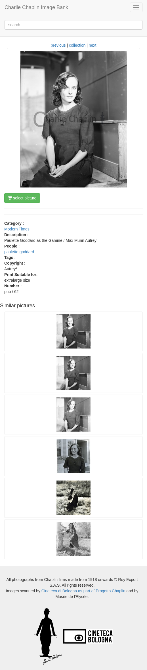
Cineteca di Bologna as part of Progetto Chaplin (83, 591)
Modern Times (17, 229)
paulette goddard (19, 252)
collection (77, 45)
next (92, 45)
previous (58, 45)
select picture (22, 198)
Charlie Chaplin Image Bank (36, 7)
